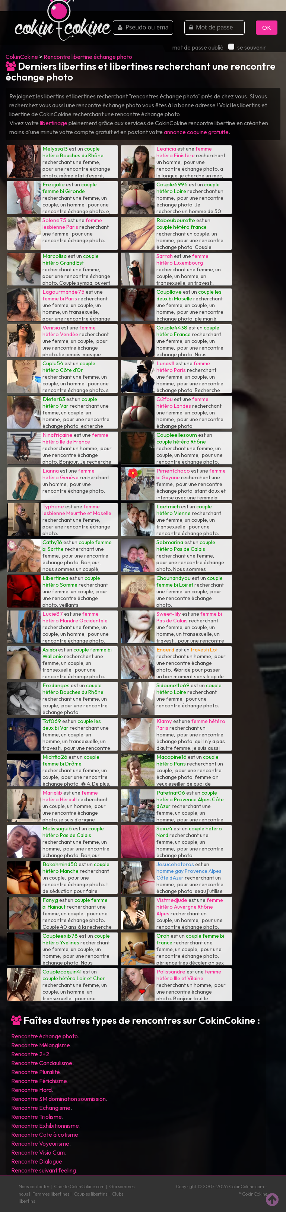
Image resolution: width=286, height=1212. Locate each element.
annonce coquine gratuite (196, 132)
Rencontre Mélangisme (40, 1045)
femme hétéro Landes (182, 402)
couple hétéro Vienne (184, 510)
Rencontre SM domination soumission (58, 1098)
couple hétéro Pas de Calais (185, 545)
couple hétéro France (187, 331)
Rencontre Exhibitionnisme (45, 1125)
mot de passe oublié (197, 47)
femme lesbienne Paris (72, 223)
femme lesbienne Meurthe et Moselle (76, 510)
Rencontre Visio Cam (38, 1152)
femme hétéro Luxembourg (182, 259)
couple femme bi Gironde (69, 188)
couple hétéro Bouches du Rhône (73, 152)
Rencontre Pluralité (35, 1072)
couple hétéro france (181, 227)
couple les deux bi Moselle (189, 295)
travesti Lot (204, 649)
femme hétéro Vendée (69, 331)
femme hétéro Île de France (75, 438)
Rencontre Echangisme (40, 1107)
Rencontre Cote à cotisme (44, 1134)
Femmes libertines (50, 1194)
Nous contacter (34, 1186)
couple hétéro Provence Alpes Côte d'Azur (190, 799)
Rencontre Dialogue (36, 1161)
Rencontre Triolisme (36, 1116)
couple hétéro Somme (71, 581)
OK (266, 27)
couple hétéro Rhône (181, 441)
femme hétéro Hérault (70, 796)
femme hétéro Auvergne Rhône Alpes (189, 907)
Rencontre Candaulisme (41, 1063)
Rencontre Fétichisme (39, 1081)
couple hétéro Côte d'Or (68, 366)
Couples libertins (90, 1194)
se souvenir (247, 47)
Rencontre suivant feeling (43, 1170)
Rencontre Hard (31, 1089)
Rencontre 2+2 (30, 1054)
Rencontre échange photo (44, 1036)
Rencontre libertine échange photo (88, 56)
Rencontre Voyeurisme (40, 1143)
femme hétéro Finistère (184, 152)
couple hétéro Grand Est (70, 259)
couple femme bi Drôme (70, 760)
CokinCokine (22, 56)
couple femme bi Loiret (189, 581)
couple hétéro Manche (75, 867)
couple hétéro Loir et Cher (73, 978)
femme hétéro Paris (183, 366)
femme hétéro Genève (68, 474)
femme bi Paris (59, 298)
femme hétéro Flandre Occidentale (75, 617)
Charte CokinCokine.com (79, 1186)
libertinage (53, 123)
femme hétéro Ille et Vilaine (188, 975)
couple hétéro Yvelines (76, 939)
